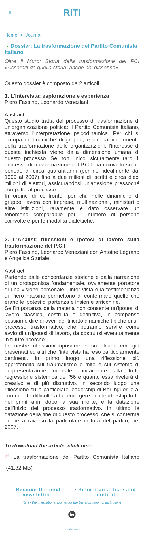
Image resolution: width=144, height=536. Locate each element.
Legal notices (72, 529)
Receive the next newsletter (36, 492)
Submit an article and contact (105, 492)
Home (11, 35)
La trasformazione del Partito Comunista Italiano (76, 457)
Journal (33, 35)
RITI (72, 12)
